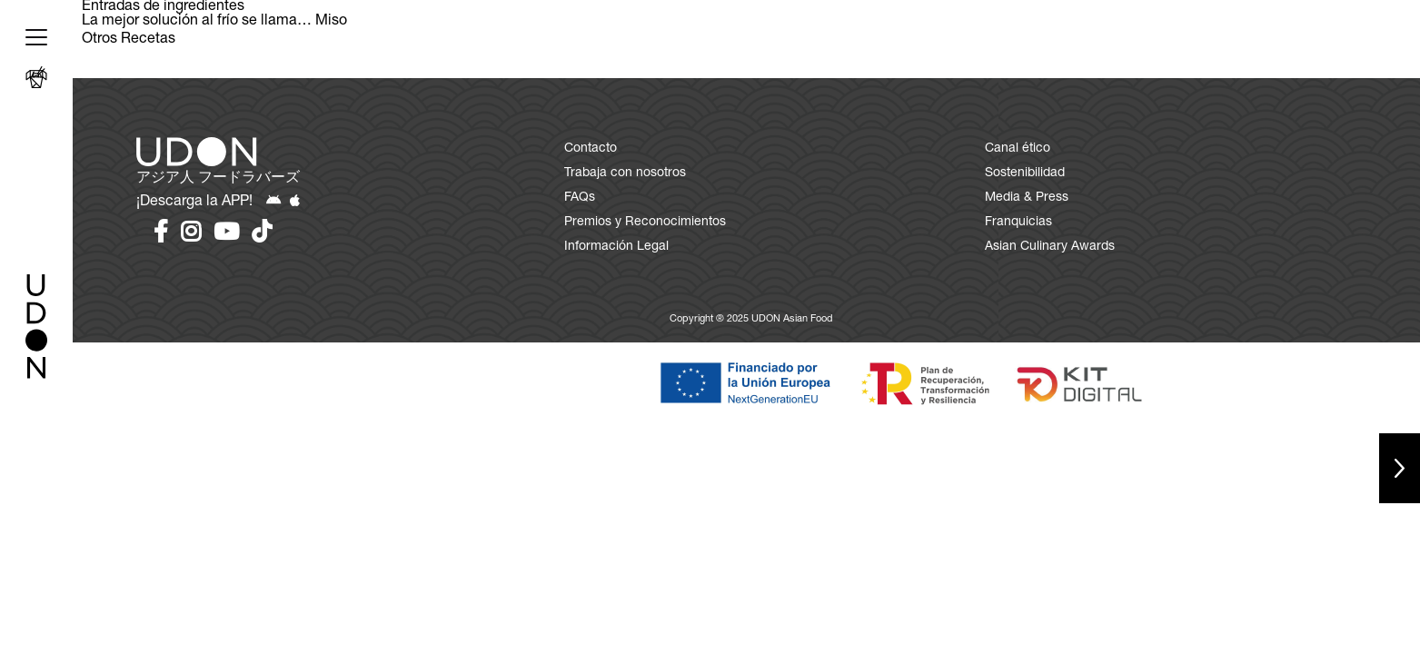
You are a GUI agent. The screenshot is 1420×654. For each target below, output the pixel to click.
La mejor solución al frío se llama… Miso (214, 22)
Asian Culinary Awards (1050, 247)
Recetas (148, 40)
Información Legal (616, 247)
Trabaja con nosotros (625, 173)
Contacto (590, 149)
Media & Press (1026, 198)
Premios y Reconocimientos (645, 222)
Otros (99, 40)
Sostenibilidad (1025, 173)
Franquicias (1018, 222)
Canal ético (1017, 149)
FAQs (579, 198)
